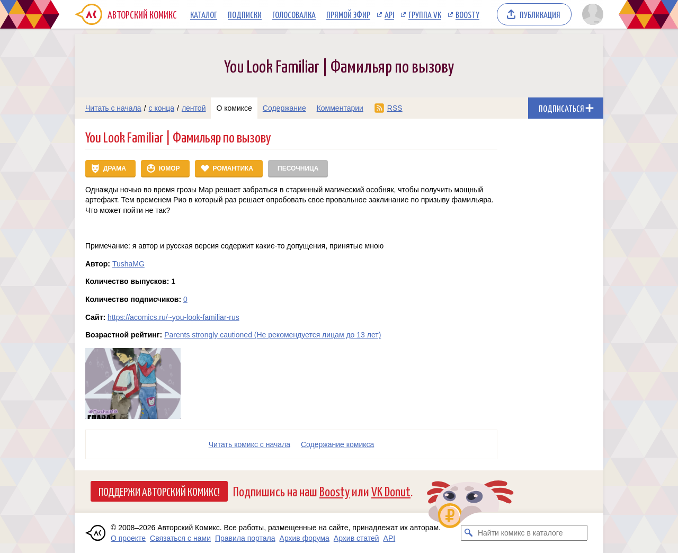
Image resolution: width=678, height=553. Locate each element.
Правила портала (245, 538)
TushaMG (128, 264)
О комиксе (234, 108)
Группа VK (424, 14)
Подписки (245, 14)
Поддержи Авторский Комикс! (159, 491)
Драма (114, 168)
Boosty (467, 14)
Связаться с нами (180, 538)
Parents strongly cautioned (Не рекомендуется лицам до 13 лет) (272, 335)
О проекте (128, 538)
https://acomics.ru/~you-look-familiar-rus (173, 317)
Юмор (169, 168)
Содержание (284, 108)
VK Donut (391, 491)
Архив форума (304, 538)
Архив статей (356, 538)
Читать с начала (113, 108)
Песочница (298, 168)
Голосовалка (294, 14)
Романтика (233, 168)
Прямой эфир (348, 14)
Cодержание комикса (337, 444)
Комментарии (340, 108)
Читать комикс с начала (249, 444)
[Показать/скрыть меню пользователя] (590, 14)
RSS (395, 108)
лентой (194, 108)
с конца (162, 108)
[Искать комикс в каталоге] (468, 532)
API (389, 14)
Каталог (203, 14)
